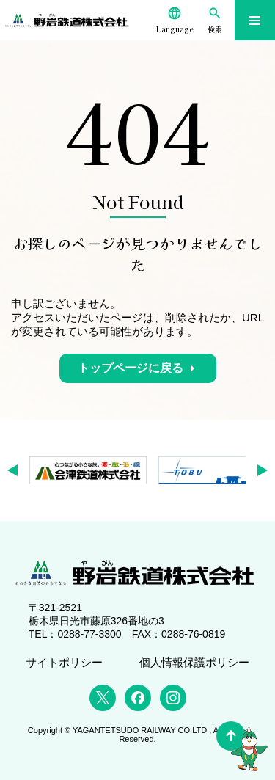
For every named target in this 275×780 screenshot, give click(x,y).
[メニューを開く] (255, 20)
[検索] (215, 20)
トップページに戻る (130, 368)
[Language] (175, 20)
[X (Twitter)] (102, 698)
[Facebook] (138, 698)
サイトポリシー (64, 662)
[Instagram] (173, 698)
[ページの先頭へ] (231, 736)
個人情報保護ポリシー (194, 662)
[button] (17, 470)
